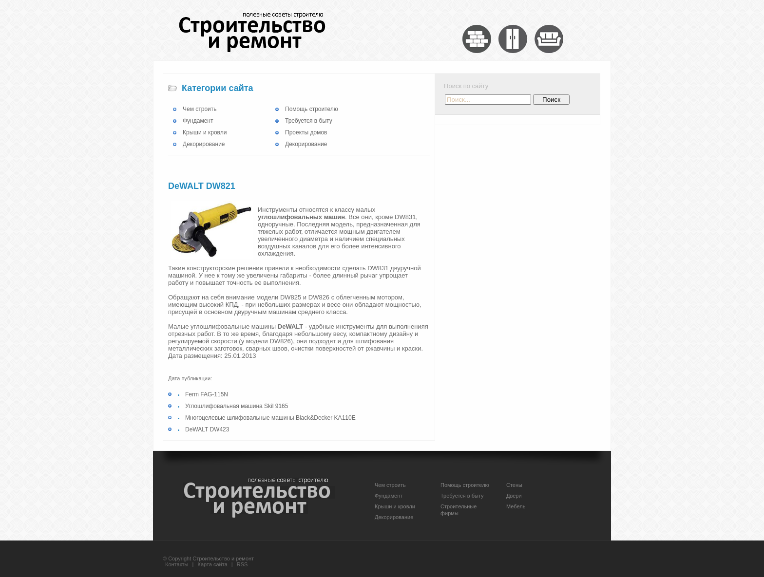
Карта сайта (213, 564)
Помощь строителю (311, 109)
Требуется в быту (308, 120)
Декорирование (204, 144)
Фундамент (198, 120)
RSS (242, 564)
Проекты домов (306, 132)
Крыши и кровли (205, 132)
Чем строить (200, 109)
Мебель (515, 506)
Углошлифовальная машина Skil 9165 (236, 406)
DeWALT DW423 (207, 429)
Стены (514, 485)
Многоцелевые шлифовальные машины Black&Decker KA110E (270, 417)
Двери (514, 496)
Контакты (177, 564)
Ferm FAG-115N (206, 394)
